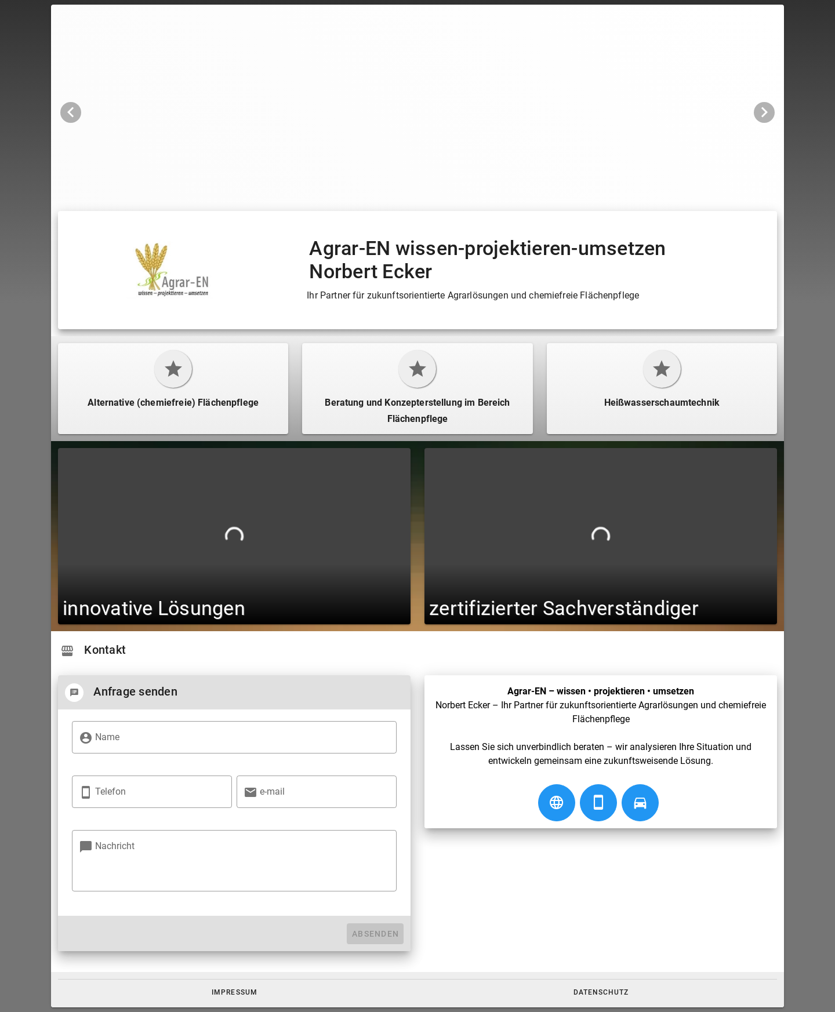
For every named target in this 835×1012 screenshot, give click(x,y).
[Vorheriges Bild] (70, 112)
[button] (234, 992)
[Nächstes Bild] (764, 112)
